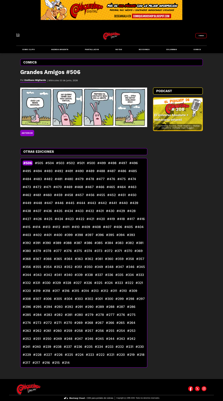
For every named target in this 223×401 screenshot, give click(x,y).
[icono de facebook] (190, 388)
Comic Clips (28, 49)
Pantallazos (92, 49)
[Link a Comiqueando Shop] (201, 35)
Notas (118, 49)
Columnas (171, 49)
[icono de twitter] (197, 388)
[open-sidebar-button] (18, 35)
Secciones (144, 49)
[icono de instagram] (204, 388)
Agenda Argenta (59, 49)
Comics (197, 49)
